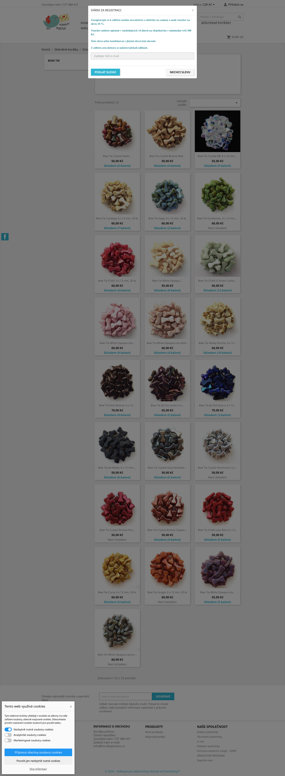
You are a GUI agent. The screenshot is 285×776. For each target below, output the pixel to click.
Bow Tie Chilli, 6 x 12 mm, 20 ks (117, 280)
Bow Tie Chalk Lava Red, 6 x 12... (217, 530)
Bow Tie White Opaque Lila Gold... (167, 343)
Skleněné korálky (109, 23)
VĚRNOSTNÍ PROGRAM (211, 755)
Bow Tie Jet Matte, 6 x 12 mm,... (117, 467)
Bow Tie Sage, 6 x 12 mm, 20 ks (167, 218)
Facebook (5, 236)
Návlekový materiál (97, 28)
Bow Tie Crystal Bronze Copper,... (167, 530)
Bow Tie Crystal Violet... (117, 156)
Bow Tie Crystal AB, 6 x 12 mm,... (217, 156)
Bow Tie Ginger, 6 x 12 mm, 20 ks (167, 592)
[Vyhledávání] (220, 17)
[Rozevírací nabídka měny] (209, 5)
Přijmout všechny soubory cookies (38, 752)
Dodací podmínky (207, 732)
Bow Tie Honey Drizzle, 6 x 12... (217, 343)
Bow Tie (54, 60)
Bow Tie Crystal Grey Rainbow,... (167, 467)
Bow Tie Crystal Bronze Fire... (117, 530)
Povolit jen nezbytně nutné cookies (38, 761)
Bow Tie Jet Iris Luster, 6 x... (167, 405)
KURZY (139, 28)
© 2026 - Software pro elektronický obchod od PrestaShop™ (142, 771)
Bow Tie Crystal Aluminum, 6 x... (217, 467)
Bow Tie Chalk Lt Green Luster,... (217, 280)
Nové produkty (154, 732)
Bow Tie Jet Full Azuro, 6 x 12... (217, 405)
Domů (85, 23)
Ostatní (124, 28)
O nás (200, 741)
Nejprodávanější (155, 736)
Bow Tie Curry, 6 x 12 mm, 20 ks (117, 592)
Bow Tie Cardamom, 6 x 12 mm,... (217, 218)
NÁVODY (154, 28)
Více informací (38, 769)
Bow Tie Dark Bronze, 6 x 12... (117, 405)
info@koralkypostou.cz (109, 746)
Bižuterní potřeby (216, 23)
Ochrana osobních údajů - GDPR (216, 751)
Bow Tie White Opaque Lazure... (117, 654)
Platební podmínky (208, 746)
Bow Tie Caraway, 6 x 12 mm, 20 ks (117, 218)
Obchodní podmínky (209, 736)
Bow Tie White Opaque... (167, 280)
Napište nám (205, 760)
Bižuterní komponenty (178, 23)
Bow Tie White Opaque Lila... (117, 343)
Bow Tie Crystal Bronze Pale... (167, 156)
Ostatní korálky (141, 23)
